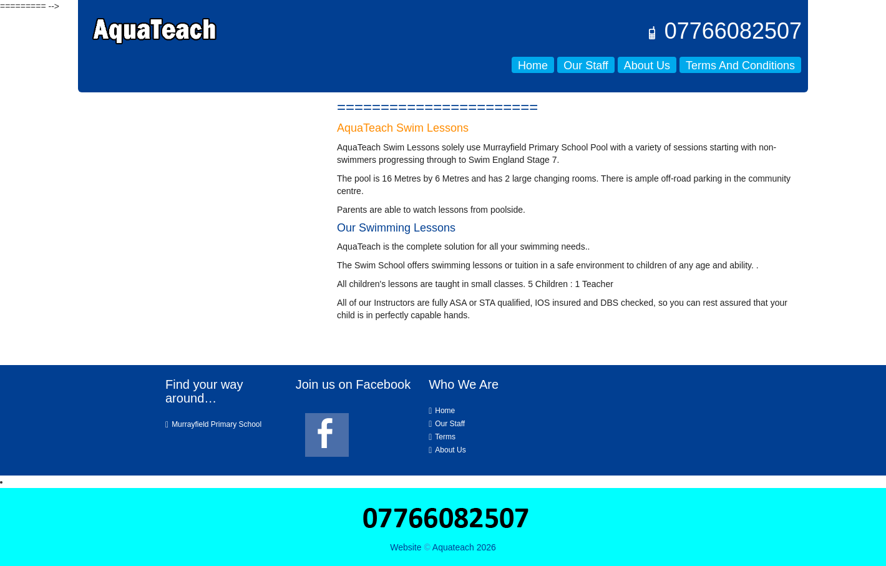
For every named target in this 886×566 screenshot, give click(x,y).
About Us (647, 65)
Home (533, 65)
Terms (445, 436)
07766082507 (724, 31)
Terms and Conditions (740, 65)
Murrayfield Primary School (216, 424)
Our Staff (585, 65)
